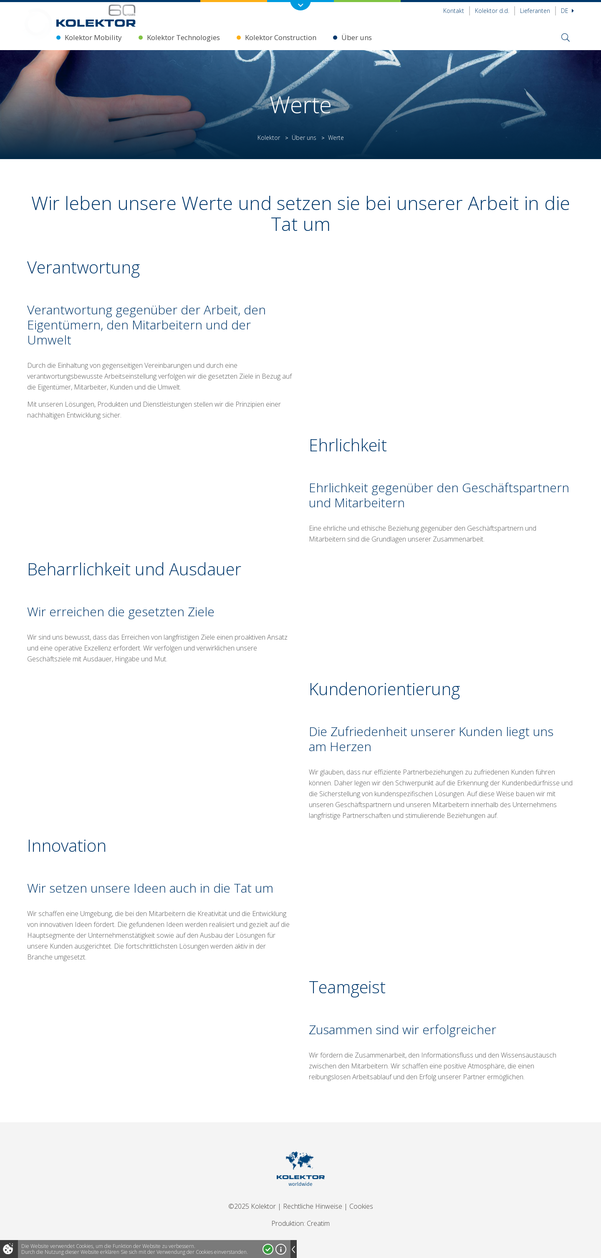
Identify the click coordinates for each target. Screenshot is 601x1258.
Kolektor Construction (280, 37)
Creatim (318, 1223)
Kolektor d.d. (492, 11)
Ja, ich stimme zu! (268, 1249)
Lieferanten (535, 11)
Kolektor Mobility (93, 37)
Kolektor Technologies (183, 37)
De (567, 11)
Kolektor (269, 138)
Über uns (356, 37)
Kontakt (453, 11)
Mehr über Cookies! (280, 1249)
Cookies (361, 1206)
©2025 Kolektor (252, 1206)
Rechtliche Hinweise (312, 1206)
